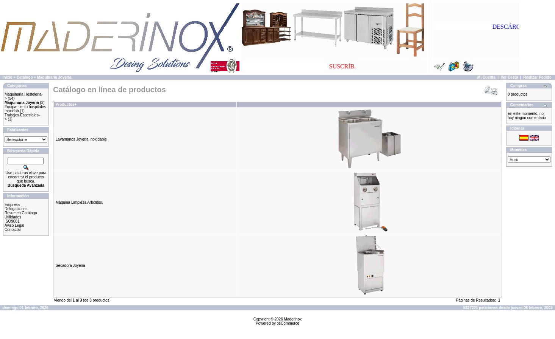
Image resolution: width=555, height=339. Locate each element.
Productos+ (66, 104)
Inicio (8, 77)
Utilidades (13, 217)
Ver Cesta (509, 77)
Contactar (13, 230)
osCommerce (288, 323)
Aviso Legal (14, 225)
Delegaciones (16, 209)
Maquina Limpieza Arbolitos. (79, 202)
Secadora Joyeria (70, 265)
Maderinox (293, 319)
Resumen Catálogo (21, 213)
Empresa (12, 205)
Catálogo (25, 77)
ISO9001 (12, 221)
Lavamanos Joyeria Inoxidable (81, 139)
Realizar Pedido (537, 77)
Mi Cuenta (486, 77)
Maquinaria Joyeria (54, 77)
